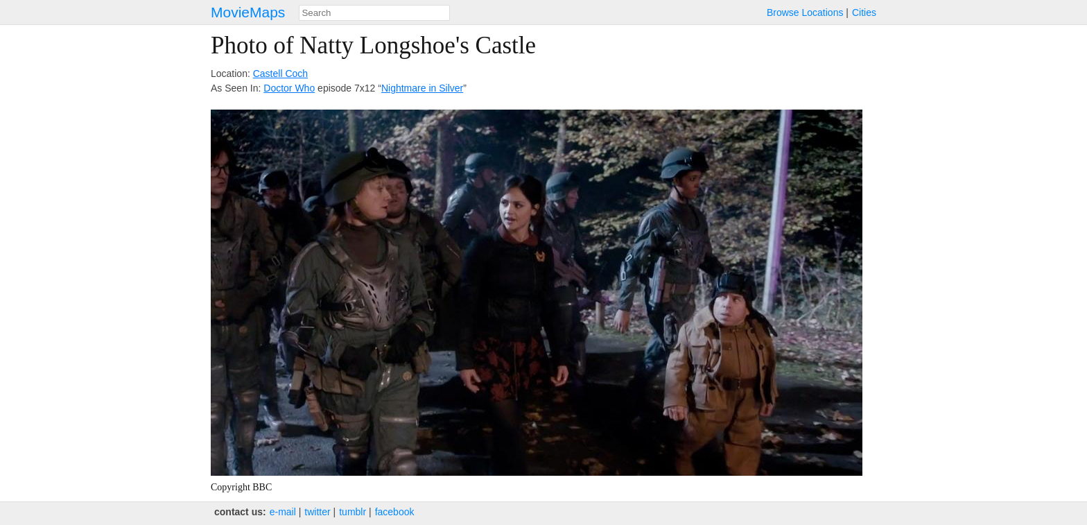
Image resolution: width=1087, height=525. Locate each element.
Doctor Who (289, 88)
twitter (317, 511)
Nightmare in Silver (422, 88)
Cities (864, 12)
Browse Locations (805, 12)
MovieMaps (248, 12)
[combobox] (374, 13)
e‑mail (283, 511)
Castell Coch (280, 73)
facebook (395, 511)
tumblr (352, 511)
